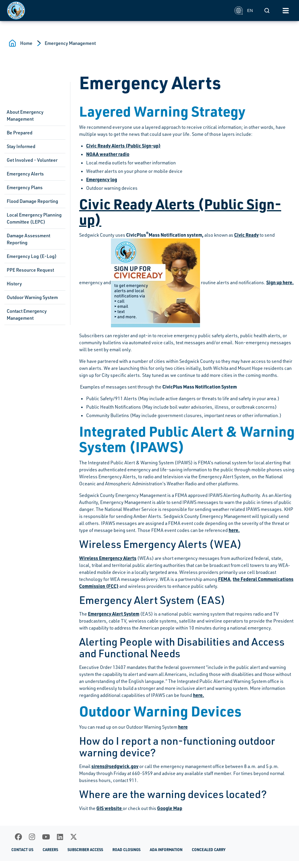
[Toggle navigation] (285, 10)
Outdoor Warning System (32, 297)
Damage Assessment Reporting (28, 239)
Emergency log (101, 179)
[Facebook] (18, 836)
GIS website (109, 808)
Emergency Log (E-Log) (32, 256)
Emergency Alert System (113, 614)
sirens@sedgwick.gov (114, 766)
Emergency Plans (25, 187)
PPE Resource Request (30, 270)
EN (243, 10)
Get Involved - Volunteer (32, 160)
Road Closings (126, 849)
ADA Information (166, 849)
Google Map (169, 808)
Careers (50, 849)
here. (234, 530)
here (183, 727)
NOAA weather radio (107, 154)
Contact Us (22, 849)
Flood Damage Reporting (32, 201)
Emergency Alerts (25, 174)
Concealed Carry (208, 849)
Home (26, 43)
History (14, 284)
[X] (74, 836)
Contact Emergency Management (27, 314)
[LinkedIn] (60, 836)
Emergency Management (70, 43)
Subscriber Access (85, 849)
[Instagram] (32, 836)
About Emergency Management (25, 115)
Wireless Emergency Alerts (107, 558)
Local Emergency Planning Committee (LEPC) (34, 218)
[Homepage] (117, 10)
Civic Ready (246, 235)
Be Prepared (19, 133)
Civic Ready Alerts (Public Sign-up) (123, 146)
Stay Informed (21, 146)
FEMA (224, 579)
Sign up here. (280, 282)
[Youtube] (46, 836)
